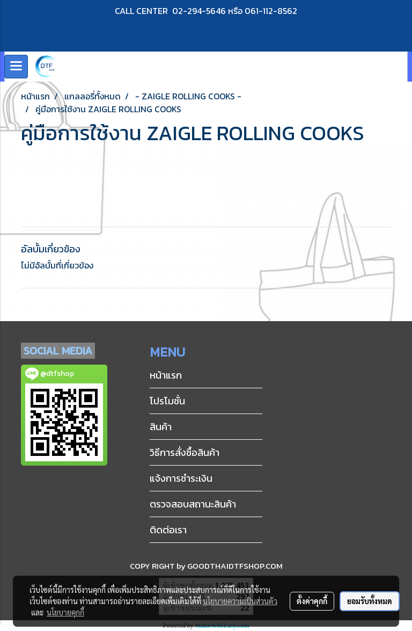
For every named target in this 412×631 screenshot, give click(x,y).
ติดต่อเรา (168, 530)
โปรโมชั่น (167, 401)
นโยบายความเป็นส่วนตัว (240, 601)
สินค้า (161, 426)
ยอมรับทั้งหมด (369, 601)
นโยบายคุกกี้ (65, 612)
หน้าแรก (166, 375)
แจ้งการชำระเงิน (181, 478)
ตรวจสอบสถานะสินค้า (193, 504)
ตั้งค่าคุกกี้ (312, 601)
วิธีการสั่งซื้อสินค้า (184, 452)
